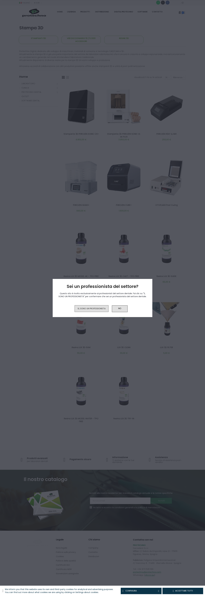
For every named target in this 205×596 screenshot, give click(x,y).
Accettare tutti (183, 590)
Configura (141, 590)
